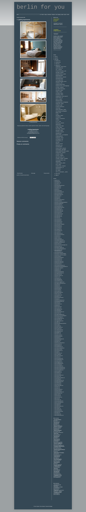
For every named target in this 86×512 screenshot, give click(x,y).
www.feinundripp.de (57, 256)
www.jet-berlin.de (57, 284)
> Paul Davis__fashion (59, 90)
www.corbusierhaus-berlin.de (59, 234)
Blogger (51, 506)
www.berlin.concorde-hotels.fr (59, 199)
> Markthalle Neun (58, 133)
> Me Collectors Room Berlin (60, 88)
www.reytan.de (56, 351)
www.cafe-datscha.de (58, 212)
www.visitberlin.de (57, 404)
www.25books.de (57, 181)
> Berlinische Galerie (58, 100)
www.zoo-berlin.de (56, 494)
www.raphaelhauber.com (58, 346)
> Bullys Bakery (58, 161)
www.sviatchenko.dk (57, 384)
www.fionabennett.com (58, 258)
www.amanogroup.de (58, 190)
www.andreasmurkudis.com (59, 191)
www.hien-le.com (57, 276)
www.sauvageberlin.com (58, 362)
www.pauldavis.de (57, 337)
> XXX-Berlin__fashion (59, 93)
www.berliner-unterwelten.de (58, 432)
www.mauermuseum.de (57, 448)
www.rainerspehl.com (58, 345)
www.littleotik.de (57, 305)
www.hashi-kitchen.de (58, 274)
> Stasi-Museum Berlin (59, 78)
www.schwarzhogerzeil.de (58, 366)
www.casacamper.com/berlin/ (59, 224)
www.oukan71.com (57, 333)
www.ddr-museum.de (58, 238)
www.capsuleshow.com (58, 221)
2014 (56, 56)
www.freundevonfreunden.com (59, 265)
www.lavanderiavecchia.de (58, 297)
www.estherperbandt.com (58, 252)
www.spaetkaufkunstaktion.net (59, 377)
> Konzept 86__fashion (59, 94)
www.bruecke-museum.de (57, 442)
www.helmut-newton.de (57, 454)
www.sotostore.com (57, 376)
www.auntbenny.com (57, 195)
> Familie (56, 114)
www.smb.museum (57, 373)
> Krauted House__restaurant (60, 152)
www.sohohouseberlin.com (59, 375)
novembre (57, 62)
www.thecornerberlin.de (58, 389)
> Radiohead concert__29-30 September (62, 85)
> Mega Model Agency (59, 75)
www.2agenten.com (57, 182)
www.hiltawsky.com (57, 278)
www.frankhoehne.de (58, 263)
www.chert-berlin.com (58, 225)
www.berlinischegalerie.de (58, 203)
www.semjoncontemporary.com (59, 367)
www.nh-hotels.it (57, 324)
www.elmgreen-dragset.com (59, 247)
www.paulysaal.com (57, 340)
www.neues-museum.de (57, 464)
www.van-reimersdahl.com (58, 402)
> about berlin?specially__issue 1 (61, 81)
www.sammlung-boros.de (58, 358)
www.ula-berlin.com (57, 399)
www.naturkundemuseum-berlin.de (60, 323)
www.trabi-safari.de (57, 395)
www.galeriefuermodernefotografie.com (61, 266)
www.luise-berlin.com (58, 306)
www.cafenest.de (57, 217)
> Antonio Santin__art (59, 97)
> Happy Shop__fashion (59, 103)
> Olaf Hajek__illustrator (59, 72)
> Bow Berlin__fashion (59, 130)
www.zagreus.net (57, 412)
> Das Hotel (57, 142)
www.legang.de (57, 298)
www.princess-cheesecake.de (59, 342)
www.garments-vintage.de (58, 267)
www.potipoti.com (57, 341)
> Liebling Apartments (59, 136)
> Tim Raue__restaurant (59, 87)
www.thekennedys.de (58, 390)
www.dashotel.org (57, 235)
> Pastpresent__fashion (59, 137)
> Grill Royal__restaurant (59, 131)
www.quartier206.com (58, 344)
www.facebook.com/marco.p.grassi (60, 254)
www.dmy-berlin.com (57, 243)
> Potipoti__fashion (58, 91)
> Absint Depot (57, 108)
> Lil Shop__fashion (58, 127)
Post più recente (20, 173)
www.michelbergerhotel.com (59, 318)
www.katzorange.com (58, 288)
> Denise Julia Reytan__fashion (60, 109)
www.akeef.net (56, 189)
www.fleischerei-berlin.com (58, 261)
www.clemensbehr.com (58, 230)
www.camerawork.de (57, 219)
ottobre (57, 63)
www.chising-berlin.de (58, 226)
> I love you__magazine (59, 155)
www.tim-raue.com (57, 394)
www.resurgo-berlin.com (58, 350)
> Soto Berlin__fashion (59, 115)
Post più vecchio (46, 173)
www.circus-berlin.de (57, 228)
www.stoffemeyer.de (57, 382)
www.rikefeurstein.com (58, 353)
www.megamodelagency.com (59, 314)
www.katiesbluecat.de (58, 287)
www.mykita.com (57, 322)
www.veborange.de (57, 403)
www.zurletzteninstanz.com (59, 415)
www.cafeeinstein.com (58, 215)
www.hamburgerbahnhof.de (59, 271)
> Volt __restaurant (58, 69)
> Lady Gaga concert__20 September (61, 102)
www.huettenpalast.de (58, 279)
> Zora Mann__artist (58, 105)
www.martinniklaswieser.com (59, 311)
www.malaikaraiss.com (58, 309)
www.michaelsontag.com (58, 316)
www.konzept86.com (57, 291)
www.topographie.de (56, 477)
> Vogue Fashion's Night (59, 125)
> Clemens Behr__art (59, 140)
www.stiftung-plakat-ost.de (58, 381)
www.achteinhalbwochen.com (59, 185)
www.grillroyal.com (57, 270)
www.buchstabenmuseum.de (59, 207)
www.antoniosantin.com (58, 193)
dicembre (57, 60)
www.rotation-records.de (58, 355)
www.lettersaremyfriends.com (59, 300)
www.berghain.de (57, 198)
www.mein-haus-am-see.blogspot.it (60, 315)
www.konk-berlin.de (57, 289)
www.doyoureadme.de (58, 246)
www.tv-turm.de (57, 398)
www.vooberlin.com (57, 408)
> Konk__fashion (58, 164)
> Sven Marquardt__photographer (61, 111)
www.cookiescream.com (58, 233)
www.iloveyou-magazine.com (59, 282)
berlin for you (41, 7)
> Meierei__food (58, 112)
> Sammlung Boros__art (59, 167)
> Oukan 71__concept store (60, 118)
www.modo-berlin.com (58, 319)
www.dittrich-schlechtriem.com (59, 242)
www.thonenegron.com (58, 393)
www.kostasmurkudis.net (58, 292)
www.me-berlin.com (57, 313)
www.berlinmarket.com (58, 204)
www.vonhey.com (57, 407)
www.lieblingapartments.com (59, 301)
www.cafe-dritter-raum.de (58, 213)
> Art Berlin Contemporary (59, 106)
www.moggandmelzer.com (58, 320)
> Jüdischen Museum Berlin (60, 84)
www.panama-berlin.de (58, 335)
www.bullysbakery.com (58, 208)
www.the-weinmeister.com (58, 385)
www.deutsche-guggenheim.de (58, 445)
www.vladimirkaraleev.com (58, 406)
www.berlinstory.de (56, 435)
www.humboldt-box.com (58, 280)
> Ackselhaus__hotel (58, 82)
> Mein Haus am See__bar (59, 157)
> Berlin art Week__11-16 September (61, 134)
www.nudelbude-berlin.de (58, 329)
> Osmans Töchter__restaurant (60, 148)
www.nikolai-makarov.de (58, 327)
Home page (33, 173)
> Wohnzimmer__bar (58, 145)
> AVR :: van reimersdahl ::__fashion (61, 171)
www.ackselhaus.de (57, 186)
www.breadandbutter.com (58, 206)
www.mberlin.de (56, 458)
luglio (56, 175)
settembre (57, 65)
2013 (56, 58)
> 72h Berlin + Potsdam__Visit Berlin (61, 158)
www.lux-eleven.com (57, 307)
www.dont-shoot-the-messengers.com (60, 244)
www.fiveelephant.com (58, 260)
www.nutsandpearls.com (58, 331)
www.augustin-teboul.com (58, 194)
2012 (56, 59)
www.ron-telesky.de (57, 354)
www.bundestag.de (56, 470)
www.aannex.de (57, 184)
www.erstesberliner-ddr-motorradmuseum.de (58, 250)
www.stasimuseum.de (57, 474)
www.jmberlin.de (57, 285)
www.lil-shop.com (57, 302)
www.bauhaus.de (57, 197)
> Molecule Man (58, 124)
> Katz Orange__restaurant (60, 128)
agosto (57, 173)
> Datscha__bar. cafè (59, 143)
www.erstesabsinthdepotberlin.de (60, 248)
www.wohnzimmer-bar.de (58, 411)
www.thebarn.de (57, 386)
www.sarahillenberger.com (58, 359)
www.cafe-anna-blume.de (58, 211)
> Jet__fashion (57, 170)
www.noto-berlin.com (57, 328)
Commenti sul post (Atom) (24, 175)
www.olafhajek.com (57, 332)
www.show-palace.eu (58, 371)
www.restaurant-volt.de (58, 349)
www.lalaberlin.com (57, 296)
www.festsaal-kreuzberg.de (59, 257)
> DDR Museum (58, 168)
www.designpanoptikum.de (59, 239)
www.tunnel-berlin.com (58, 397)
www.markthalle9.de (57, 310)
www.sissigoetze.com (58, 372)
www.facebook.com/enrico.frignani (60, 253)
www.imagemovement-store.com (59, 283)
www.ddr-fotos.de (57, 237)
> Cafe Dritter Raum (58, 146)
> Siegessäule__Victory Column (60, 66)
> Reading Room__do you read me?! (61, 96)
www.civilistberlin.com (58, 229)
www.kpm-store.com (57, 293)
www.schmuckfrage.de (58, 364)
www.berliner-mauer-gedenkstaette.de (60, 202)
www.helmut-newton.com (58, 275)
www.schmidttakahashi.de (58, 363)
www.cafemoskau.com (58, 216)
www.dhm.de (55, 451)
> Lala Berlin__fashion (59, 154)
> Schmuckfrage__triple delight (60, 149)
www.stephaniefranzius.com (59, 380)
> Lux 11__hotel (58, 121)
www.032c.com (57, 180)
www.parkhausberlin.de (58, 336)
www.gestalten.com (57, 269)
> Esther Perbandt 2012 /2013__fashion (62, 151)
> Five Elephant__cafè (59, 139)
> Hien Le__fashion (58, 99)
